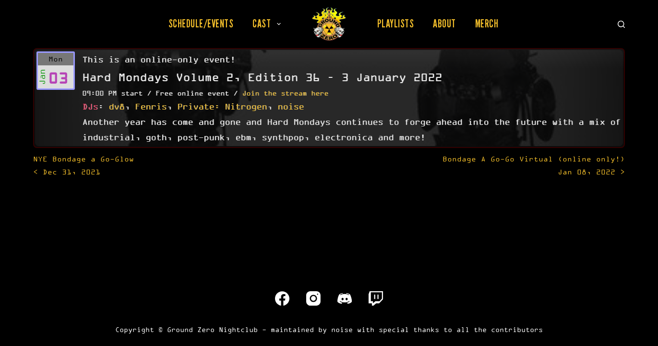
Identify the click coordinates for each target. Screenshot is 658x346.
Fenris (151, 106)
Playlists (395, 23)
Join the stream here (285, 93)
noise (290, 106)
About (444, 23)
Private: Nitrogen (222, 106)
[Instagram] (313, 298)
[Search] (621, 24)
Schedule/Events (201, 23)
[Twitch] (376, 298)
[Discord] (344, 298)
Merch (487, 23)
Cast (268, 23)
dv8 (116, 106)
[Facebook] (282, 298)
